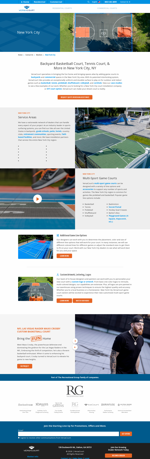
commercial (50, 77)
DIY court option (54, 89)
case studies (116, 83)
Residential (39, 2)
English (89, 2)
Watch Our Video (78, 299)
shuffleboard (73, 83)
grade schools (42, 130)
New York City (50, 55)
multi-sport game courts (105, 182)
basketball (45, 83)
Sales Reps (77, 457)
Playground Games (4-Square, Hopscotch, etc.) (119, 217)
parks (52, 130)
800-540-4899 (105, 2)
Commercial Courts (107, 8)
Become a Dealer (118, 454)
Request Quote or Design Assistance (75, 97)
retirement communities (35, 133)
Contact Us (122, 2)
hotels (59, 130)
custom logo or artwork (82, 280)
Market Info (32, 455)
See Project (23, 365)
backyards (35, 77)
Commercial (56, 2)
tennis (54, 83)
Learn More (62, 255)
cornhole (98, 83)
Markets (39, 55)
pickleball (62, 83)
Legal (86, 457)
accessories (88, 188)
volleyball (84, 83)
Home (25, 2)
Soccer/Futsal (115, 206)
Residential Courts (62, 8)
